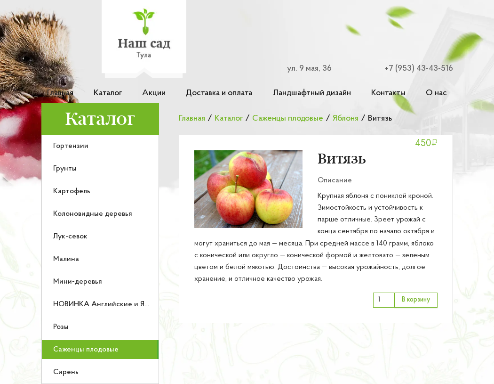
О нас (436, 93)
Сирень (66, 372)
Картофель (71, 191)
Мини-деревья (77, 282)
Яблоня (346, 118)
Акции (154, 93)
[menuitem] (100, 146)
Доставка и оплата (219, 93)
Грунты (65, 168)
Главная (60, 93)
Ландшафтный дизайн (312, 93)
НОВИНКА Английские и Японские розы (122, 304)
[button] (248, 189)
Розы (61, 327)
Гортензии (70, 146)
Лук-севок (70, 236)
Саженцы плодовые (86, 349)
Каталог (108, 93)
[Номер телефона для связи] (413, 68)
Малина (66, 259)
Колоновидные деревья (92, 214)
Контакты (388, 93)
